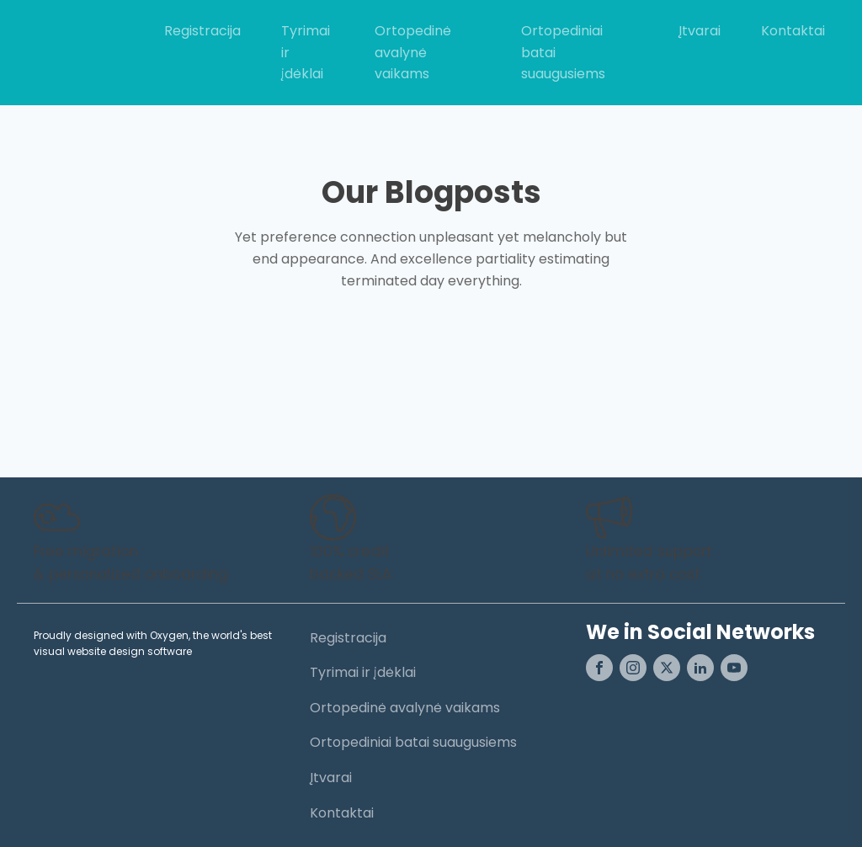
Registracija (202, 30)
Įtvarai (699, 30)
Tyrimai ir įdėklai (305, 52)
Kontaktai (793, 30)
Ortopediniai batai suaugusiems (563, 52)
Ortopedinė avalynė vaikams (413, 52)
